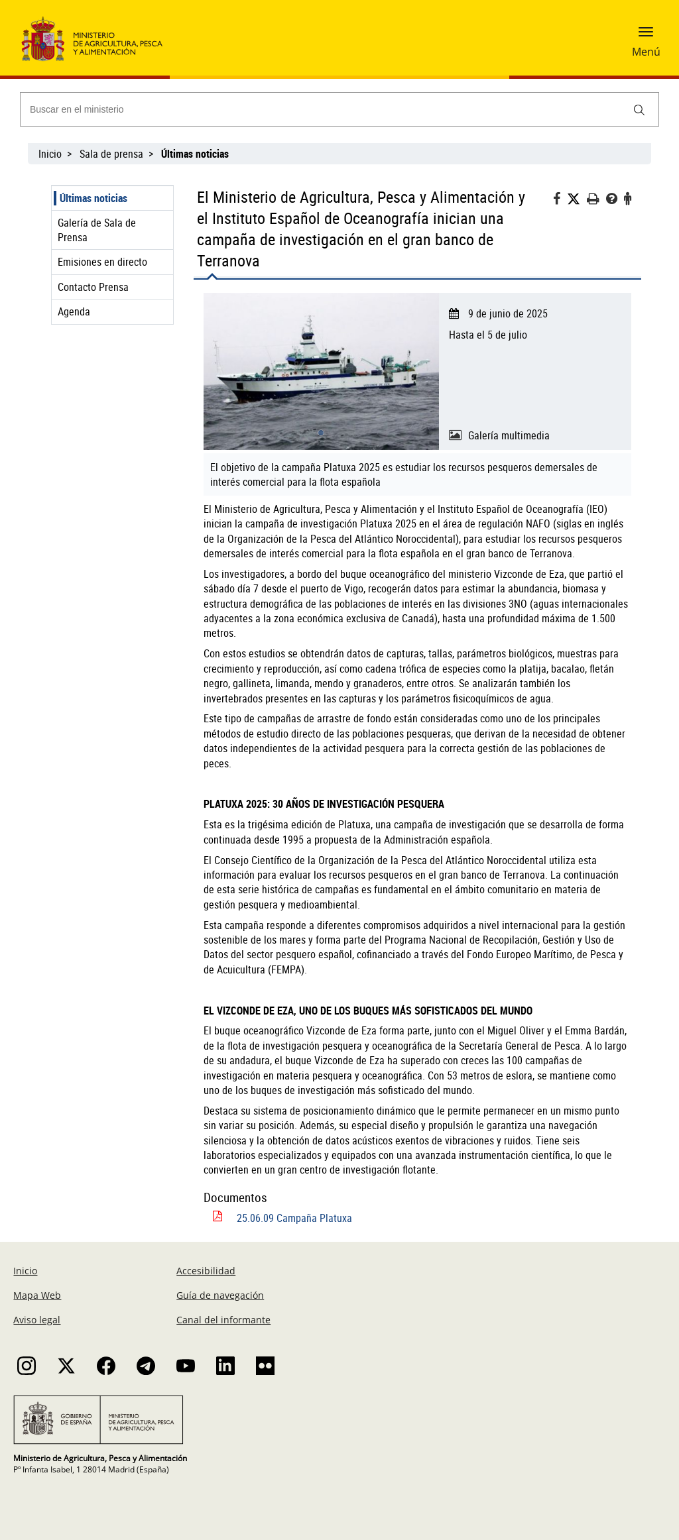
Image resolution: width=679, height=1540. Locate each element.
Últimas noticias (93, 198)
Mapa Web (37, 1295)
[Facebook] (560, 200)
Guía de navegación (220, 1295)
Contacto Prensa (93, 287)
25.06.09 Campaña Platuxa (294, 1218)
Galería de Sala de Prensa (97, 230)
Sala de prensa (111, 153)
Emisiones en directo (102, 261)
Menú (646, 51)
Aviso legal (36, 1319)
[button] (645, 36)
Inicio (50, 153)
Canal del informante (223, 1319)
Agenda (74, 311)
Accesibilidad (205, 1270)
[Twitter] (577, 199)
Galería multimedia (509, 435)
